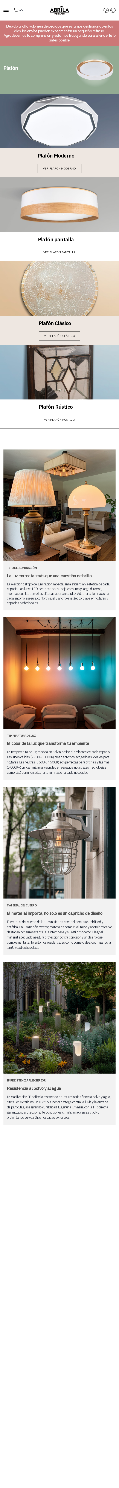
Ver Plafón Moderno (59, 168)
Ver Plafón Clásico (59, 336)
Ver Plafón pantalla (59, 252)
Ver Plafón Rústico (59, 419)
